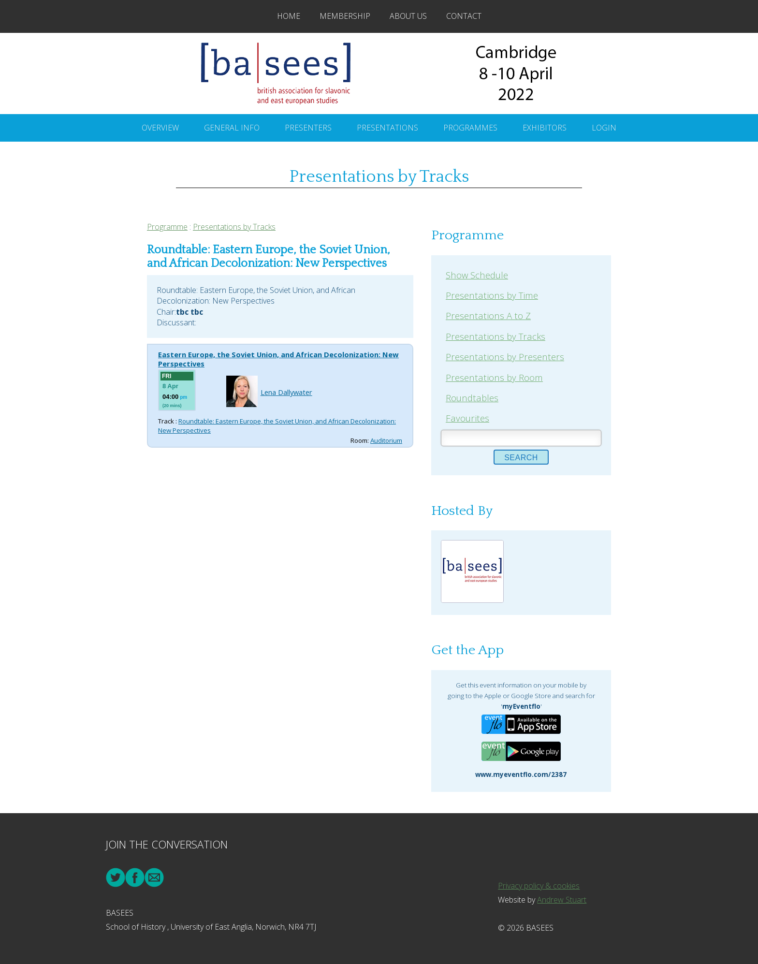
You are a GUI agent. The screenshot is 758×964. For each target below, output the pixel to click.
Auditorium (386, 440)
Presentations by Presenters (505, 357)
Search (521, 457)
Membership (345, 16)
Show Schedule (477, 275)
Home (288, 16)
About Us (408, 16)
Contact (463, 16)
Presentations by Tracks (234, 226)
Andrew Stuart (561, 899)
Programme (167, 226)
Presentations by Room (494, 377)
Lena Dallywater (286, 392)
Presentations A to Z (488, 315)
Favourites (467, 418)
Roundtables (472, 398)
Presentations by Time (492, 295)
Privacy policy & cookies (539, 885)
